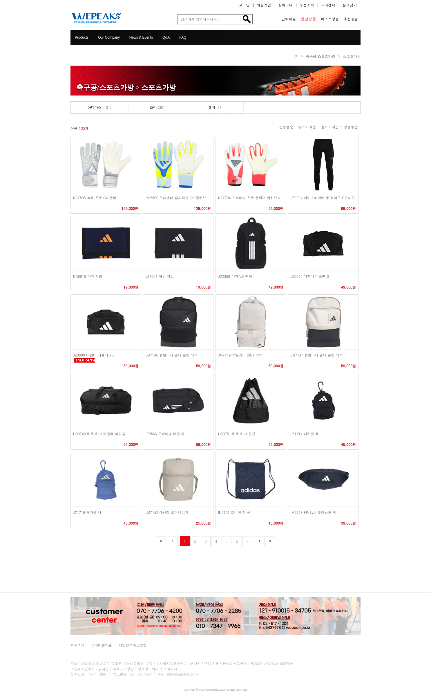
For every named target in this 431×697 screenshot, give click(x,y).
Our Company (109, 37)
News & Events (141, 37)
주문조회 (307, 5)
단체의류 (289, 19)
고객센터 (328, 5)
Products (81, 37)
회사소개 (77, 644)
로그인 (244, 5)
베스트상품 (330, 19)
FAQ (182, 37)
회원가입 (264, 5)
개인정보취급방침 (132, 644)
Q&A (166, 37)
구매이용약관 (101, 644)
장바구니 (285, 5)
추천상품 (351, 19)
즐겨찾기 (350, 5)
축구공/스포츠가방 (320, 56)
